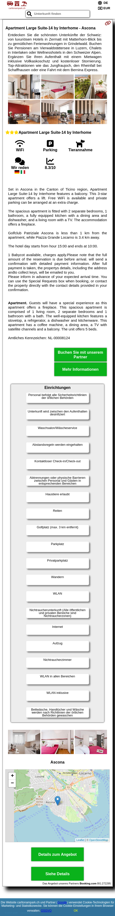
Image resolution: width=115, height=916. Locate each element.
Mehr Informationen (80, 369)
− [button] (12, 783)
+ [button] (12, 776)
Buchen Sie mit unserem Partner (80, 354)
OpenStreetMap (98, 840)
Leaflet (80, 840)
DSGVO (46, 910)
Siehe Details (57, 874)
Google (62, 902)
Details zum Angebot (57, 854)
